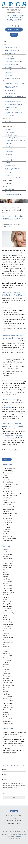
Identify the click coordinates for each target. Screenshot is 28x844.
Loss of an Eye (9, 115)
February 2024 (7, 601)
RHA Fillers (6, 527)
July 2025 (6, 570)
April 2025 (6, 577)
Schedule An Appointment (13, 194)
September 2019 (8, 685)
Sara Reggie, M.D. (10, 53)
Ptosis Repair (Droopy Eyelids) (14, 84)
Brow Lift (8, 70)
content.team (6, 226)
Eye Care (6, 489)
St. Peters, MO (10, 19)
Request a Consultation (14, 29)
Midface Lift (9, 72)
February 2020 (7, 676)
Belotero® (9, 143)
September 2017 (8, 723)
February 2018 (7, 719)
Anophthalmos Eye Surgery (13, 113)
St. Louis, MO (10, 17)
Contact (5, 186)
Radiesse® (9, 149)
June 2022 (6, 631)
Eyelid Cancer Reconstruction (14, 96)
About (5, 45)
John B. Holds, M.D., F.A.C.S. (13, 47)
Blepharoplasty (13, 450)
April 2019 (6, 692)
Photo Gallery (7, 181)
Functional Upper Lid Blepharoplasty (11, 87)
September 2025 (8, 565)
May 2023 (6, 615)
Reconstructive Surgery (10, 81)
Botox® (5, 477)
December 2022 (8, 624)
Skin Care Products (11, 135)
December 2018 (8, 701)
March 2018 (6, 716)
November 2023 (8, 608)
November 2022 (8, 626)
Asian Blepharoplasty (12, 64)
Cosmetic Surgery (9, 56)
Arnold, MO (10, 20)
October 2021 (7, 640)
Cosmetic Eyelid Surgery (11, 484)
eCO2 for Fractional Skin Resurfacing (12, 169)
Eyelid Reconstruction (10, 495)
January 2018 (7, 721)
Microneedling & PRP (10, 513)
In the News (7, 118)
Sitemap (18, 838)
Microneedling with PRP (12, 178)
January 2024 (7, 604)
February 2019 (7, 696)
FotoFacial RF (9, 172)
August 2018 (7, 710)
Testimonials (7, 183)
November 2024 (8, 588)
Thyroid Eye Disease (11, 107)
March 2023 (6, 619)
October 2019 (7, 683)
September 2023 (8, 613)
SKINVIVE (9, 163)
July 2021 (6, 644)
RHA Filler (9, 157)
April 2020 (6, 671)
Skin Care (6, 531)
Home (4, 208)
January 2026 (7, 556)
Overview (8, 121)
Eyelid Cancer (7, 491)
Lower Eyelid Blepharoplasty (14, 67)
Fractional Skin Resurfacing (11, 507)
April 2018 (6, 714)
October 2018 (7, 705)
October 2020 (7, 662)
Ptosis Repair (7, 525)
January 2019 (7, 698)
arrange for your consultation (13, 435)
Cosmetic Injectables (11, 138)
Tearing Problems (10, 93)
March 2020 (6, 674)
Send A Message (10, 192)
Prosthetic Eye (7, 522)
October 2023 (7, 610)
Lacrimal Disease (10, 99)
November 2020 (8, 660)
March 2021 (6, 653)
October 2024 (7, 590)
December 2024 (8, 586)
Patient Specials (10, 132)
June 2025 (6, 572)
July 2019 (6, 687)
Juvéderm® (9, 146)
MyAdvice (18, 836)
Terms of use (11, 838)
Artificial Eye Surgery (9, 468)
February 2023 (7, 622)
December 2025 (8, 558)
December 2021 (8, 637)
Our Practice (7, 520)
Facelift (5, 500)
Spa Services (7, 126)
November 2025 (8, 561)
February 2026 (7, 554)
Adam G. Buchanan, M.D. (12, 50)
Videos (7, 124)
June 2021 (6, 646)
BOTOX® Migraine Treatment (14, 104)
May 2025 (6, 574)
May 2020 (6, 669)
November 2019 (8, 680)
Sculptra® (9, 154)
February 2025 (7, 581)
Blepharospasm (8, 473)
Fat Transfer (9, 75)
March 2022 (6, 635)
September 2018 (8, 707)
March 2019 (6, 694)
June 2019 (6, 689)
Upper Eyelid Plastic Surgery (14, 61)
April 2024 (6, 599)
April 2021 (6, 651)
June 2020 (6, 667)
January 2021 (7, 658)
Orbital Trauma (7, 518)
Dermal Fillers (7, 486)
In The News (11, 208)
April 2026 (6, 549)
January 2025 (7, 583)
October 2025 (7, 563)
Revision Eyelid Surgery (12, 78)
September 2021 (8, 642)
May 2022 (6, 633)
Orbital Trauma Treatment (13, 110)
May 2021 (6, 649)
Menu (4, 41)
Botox (5, 475)
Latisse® (8, 175)
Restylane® (9, 151)
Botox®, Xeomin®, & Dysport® (15, 140)
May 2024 (6, 597)
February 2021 (7, 655)
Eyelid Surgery (9, 58)
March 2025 (6, 579)
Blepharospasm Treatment (13, 101)
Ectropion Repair (10, 90)
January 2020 (7, 678)
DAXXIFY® (9, 160)
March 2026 (6, 552)
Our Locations (9, 189)
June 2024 (6, 595)
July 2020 (6, 665)
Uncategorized (8, 540)
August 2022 (7, 628)
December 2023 (8, 606)
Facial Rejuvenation (9, 502)
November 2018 (8, 703)
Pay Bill (14, 34)
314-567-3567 (18, 16)
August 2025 (7, 568)
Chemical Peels (10, 165)
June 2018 (6, 712)
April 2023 (6, 617)
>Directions (18, 17)
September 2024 (8, 592)
